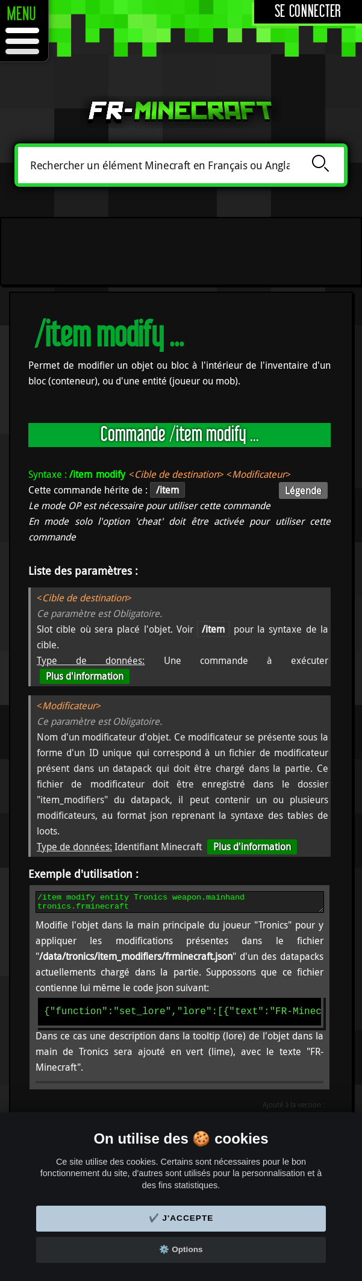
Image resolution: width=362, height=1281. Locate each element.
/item (213, 629)
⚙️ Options (180, 1249)
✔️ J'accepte (181, 1218)
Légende (303, 490)
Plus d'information (84, 676)
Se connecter (308, 11)
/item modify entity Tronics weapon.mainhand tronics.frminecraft (180, 903)
